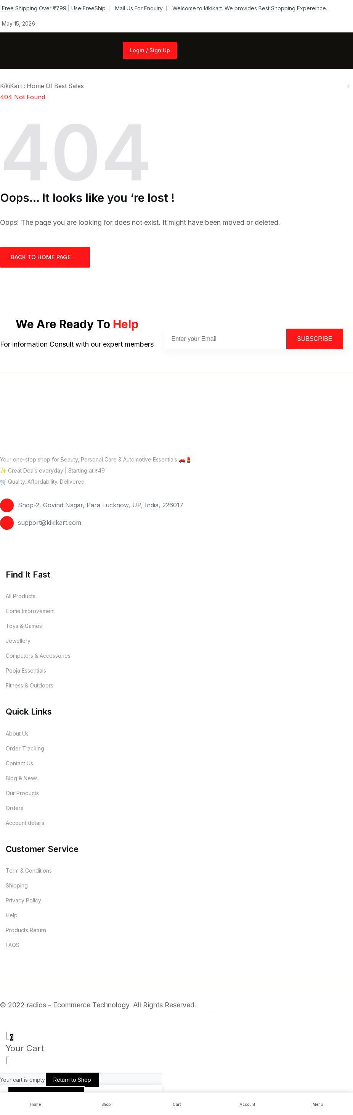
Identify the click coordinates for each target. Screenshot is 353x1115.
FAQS (12, 945)
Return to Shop (72, 1079)
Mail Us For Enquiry (139, 8)
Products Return (26, 930)
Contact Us (19, 763)
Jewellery (18, 640)
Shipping (17, 885)
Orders (14, 808)
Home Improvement (30, 611)
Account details (25, 823)
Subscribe (314, 339)
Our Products (22, 793)
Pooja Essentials (26, 670)
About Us (17, 733)
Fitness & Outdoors (29, 685)
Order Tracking (25, 748)
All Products (20, 596)
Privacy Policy (23, 900)
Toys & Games (24, 626)
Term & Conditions (29, 870)
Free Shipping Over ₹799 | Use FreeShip (54, 8)
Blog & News (22, 778)
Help (12, 915)
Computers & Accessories (38, 655)
